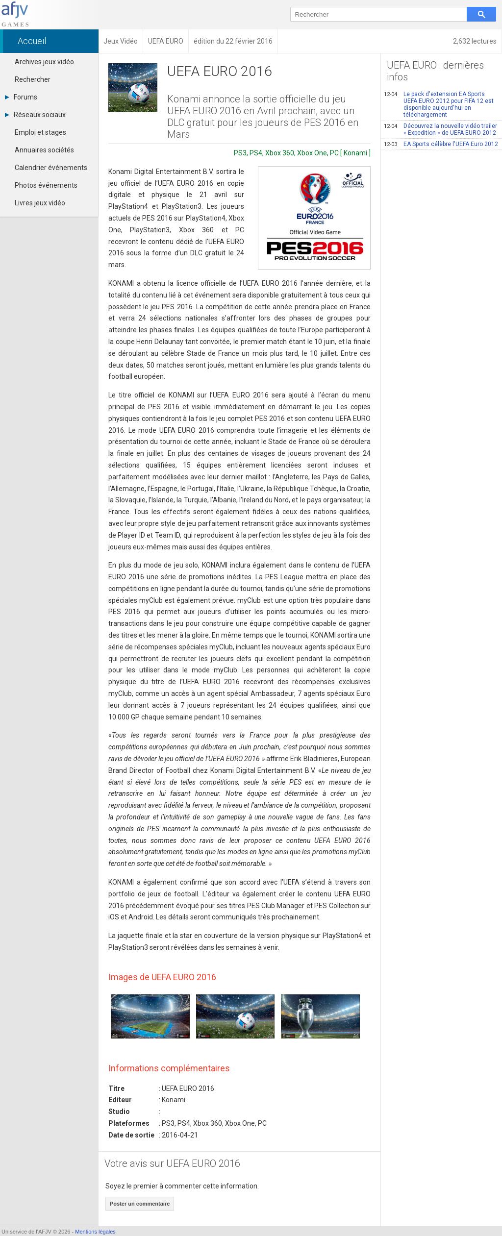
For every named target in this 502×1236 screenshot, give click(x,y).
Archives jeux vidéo (44, 62)
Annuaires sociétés (44, 150)
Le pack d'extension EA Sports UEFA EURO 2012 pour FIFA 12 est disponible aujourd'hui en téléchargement (439, 104)
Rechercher (32, 79)
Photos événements (46, 185)
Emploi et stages (40, 132)
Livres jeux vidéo (40, 203)
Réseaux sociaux (35, 115)
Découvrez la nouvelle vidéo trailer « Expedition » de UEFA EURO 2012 (440, 129)
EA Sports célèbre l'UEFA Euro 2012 (441, 144)
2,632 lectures (475, 41)
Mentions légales (95, 1232)
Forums (21, 97)
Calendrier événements (51, 168)
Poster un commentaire (140, 1204)
